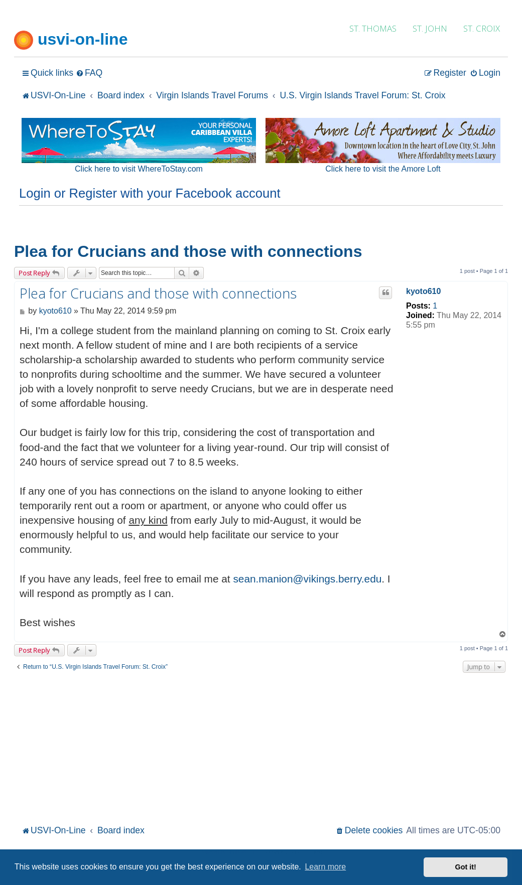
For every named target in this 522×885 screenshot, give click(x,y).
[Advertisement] (261, 747)
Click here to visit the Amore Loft (382, 169)
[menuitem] (89, 73)
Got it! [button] (465, 867)
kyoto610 (423, 291)
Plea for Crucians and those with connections (188, 251)
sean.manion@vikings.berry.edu (307, 578)
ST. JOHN (430, 28)
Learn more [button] (325, 866)
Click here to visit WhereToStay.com (139, 169)
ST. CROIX (481, 28)
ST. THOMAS (373, 28)
